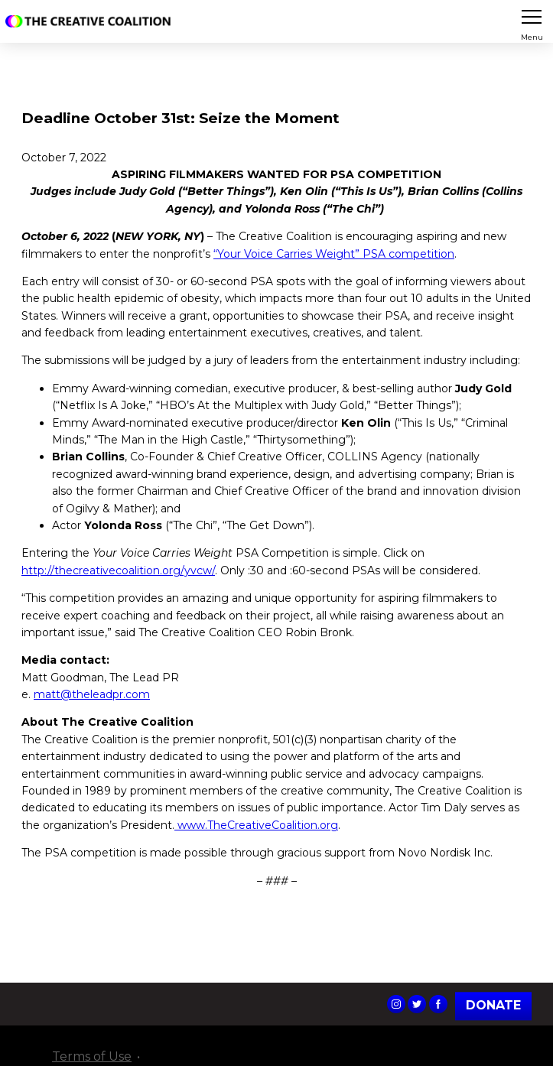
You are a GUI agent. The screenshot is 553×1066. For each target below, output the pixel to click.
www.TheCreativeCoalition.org (256, 825)
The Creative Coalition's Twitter (417, 1004)
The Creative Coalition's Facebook (438, 1004)
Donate (493, 1006)
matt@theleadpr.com (92, 694)
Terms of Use (92, 1056)
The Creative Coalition (91, 21)
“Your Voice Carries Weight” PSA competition (333, 254)
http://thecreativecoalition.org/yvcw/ (118, 570)
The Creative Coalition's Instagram (396, 1004)
